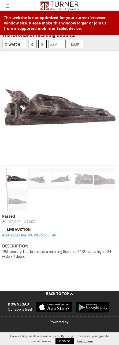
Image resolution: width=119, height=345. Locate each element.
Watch (14, 44)
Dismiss (64, 341)
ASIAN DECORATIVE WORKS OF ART (30, 235)
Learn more (85, 341)
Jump (75, 44)
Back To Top (59, 293)
